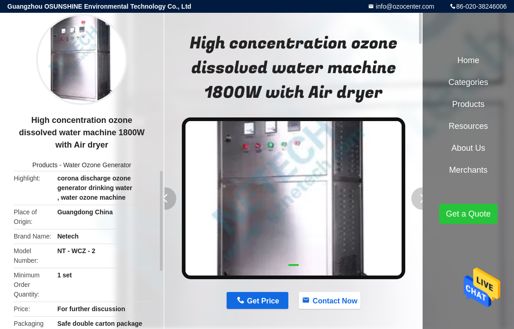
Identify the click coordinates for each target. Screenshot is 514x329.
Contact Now (335, 301)
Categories (468, 82)
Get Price (263, 301)
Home (468, 60)
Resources (468, 126)
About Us (468, 148)
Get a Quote (468, 213)
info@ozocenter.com (404, 6)
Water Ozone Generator (97, 165)
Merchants (468, 170)
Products (45, 165)
